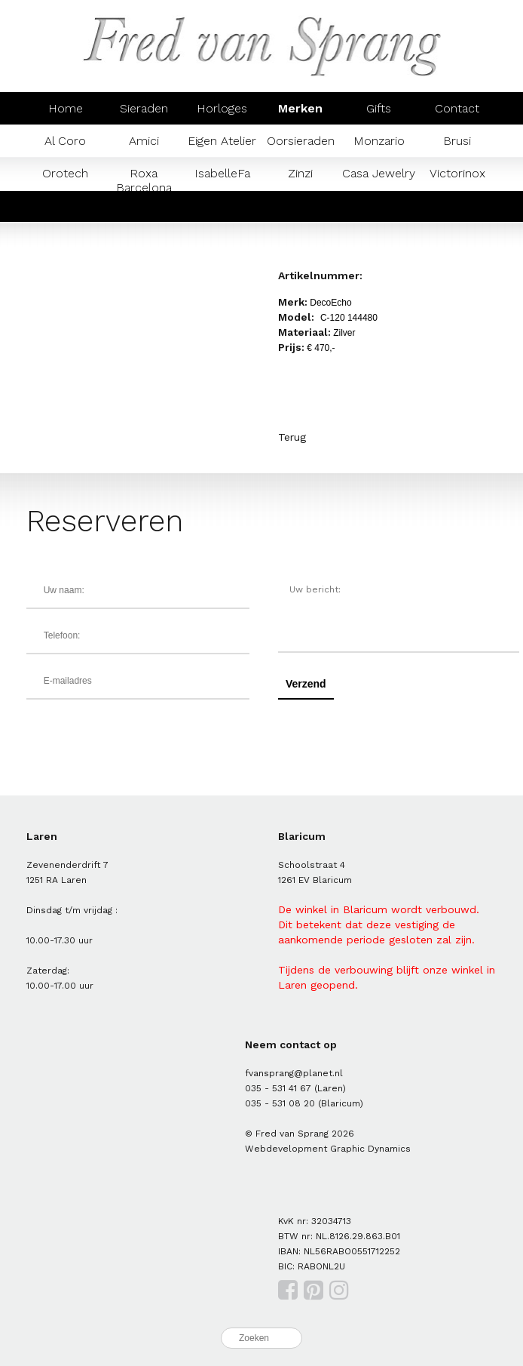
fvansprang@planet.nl (294, 1073)
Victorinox (457, 173)
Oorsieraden (301, 141)
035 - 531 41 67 (278, 1088)
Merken (300, 108)
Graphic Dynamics (370, 1148)
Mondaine (222, 205)
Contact (457, 108)
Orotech (65, 173)
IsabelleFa (222, 173)
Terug (292, 437)
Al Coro (65, 141)
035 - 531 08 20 (280, 1103)
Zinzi (300, 173)
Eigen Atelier (222, 141)
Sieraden (144, 108)
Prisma (301, 205)
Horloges (222, 108)
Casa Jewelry (378, 173)
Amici (144, 141)
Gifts (378, 108)
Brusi (457, 141)
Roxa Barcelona (144, 180)
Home (65, 108)
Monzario (379, 141)
